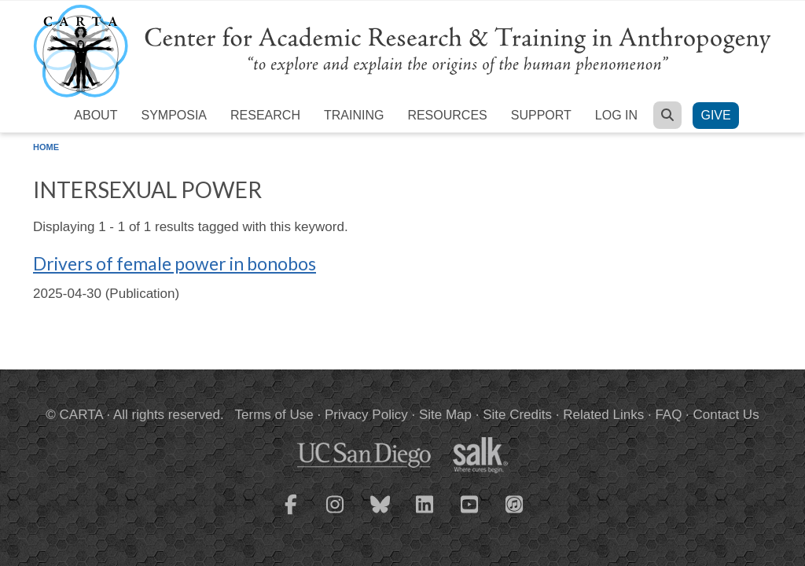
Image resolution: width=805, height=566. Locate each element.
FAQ (668, 414)
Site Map (445, 414)
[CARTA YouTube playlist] (470, 514)
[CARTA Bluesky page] (380, 514)
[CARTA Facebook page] (291, 514)
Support (541, 115)
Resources (447, 115)
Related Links (603, 414)
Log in (616, 115)
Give (715, 115)
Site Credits (517, 414)
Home (46, 147)
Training (354, 115)
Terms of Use (274, 414)
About (95, 115)
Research (265, 115)
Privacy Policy (366, 414)
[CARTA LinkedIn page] (425, 514)
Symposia (174, 115)
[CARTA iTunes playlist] (515, 503)
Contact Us (726, 414)
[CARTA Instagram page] (335, 514)
